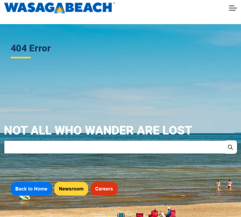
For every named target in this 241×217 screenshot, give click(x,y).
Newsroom (71, 188)
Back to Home (31, 188)
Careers (104, 188)
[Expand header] (233, 8)
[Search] (230, 147)
